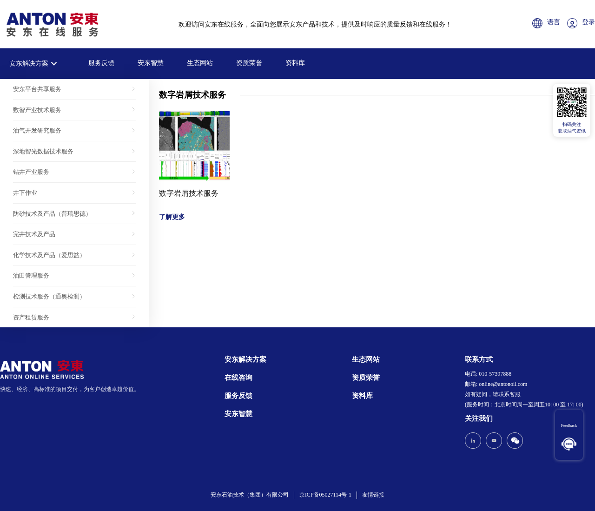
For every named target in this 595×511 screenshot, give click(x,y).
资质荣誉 (249, 63)
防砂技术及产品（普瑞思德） (52, 213)
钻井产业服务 (31, 171)
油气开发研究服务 (37, 130)
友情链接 (373, 494)
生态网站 (200, 63)
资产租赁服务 (31, 317)
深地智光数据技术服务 (43, 151)
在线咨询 (238, 377)
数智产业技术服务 (37, 109)
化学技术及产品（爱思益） (49, 255)
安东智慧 (151, 63)
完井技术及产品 (34, 234)
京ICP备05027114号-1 (325, 494)
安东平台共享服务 (37, 89)
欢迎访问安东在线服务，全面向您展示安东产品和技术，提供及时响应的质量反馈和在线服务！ (315, 24)
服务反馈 (101, 63)
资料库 (295, 63)
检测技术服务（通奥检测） (49, 296)
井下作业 (25, 192)
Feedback (569, 425)
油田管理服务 (31, 275)
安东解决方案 (28, 63)
